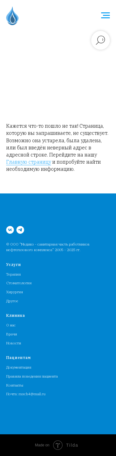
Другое (12, 301)
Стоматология (19, 283)
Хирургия (14, 292)
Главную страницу (28, 162)
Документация (18, 367)
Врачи (11, 334)
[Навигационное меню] (105, 15)
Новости (13, 343)
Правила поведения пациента (32, 376)
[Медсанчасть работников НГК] (10, 230)
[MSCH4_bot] (20, 230)
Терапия (13, 274)
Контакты (14, 385)
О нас (11, 325)
